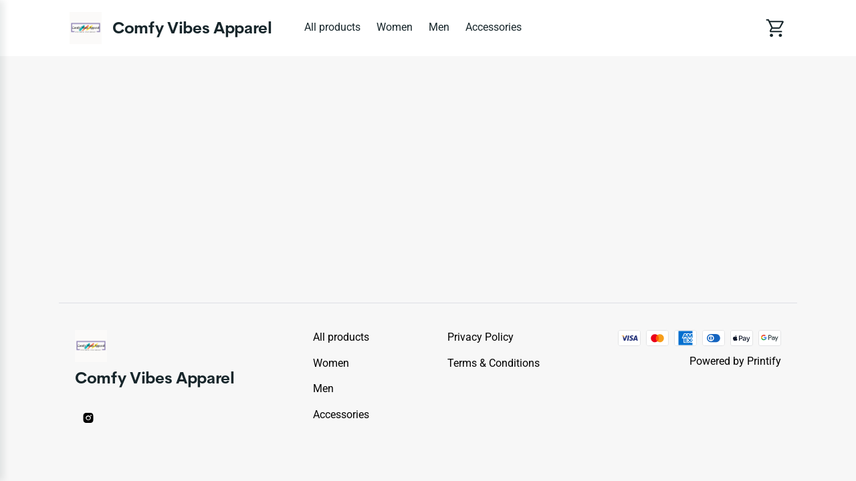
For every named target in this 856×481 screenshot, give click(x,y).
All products (332, 27)
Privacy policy (480, 337)
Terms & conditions (493, 363)
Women (395, 27)
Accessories (493, 27)
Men (439, 27)
